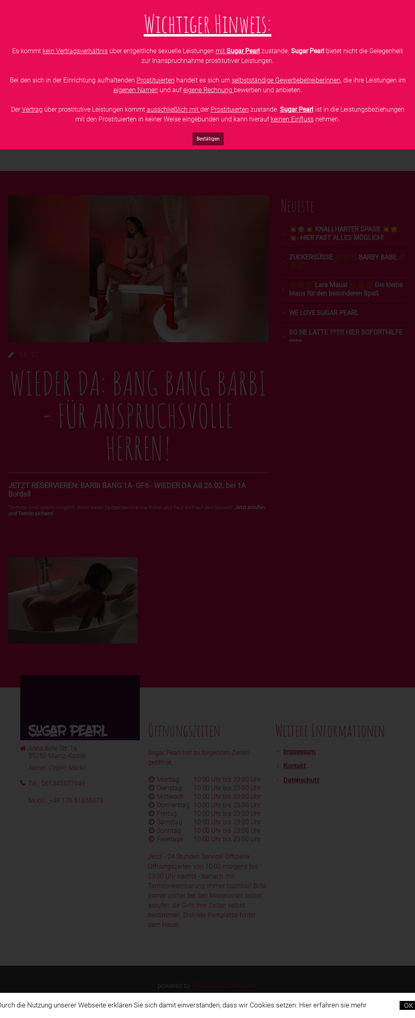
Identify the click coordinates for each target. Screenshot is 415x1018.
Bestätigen (208, 139)
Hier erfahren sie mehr (333, 1005)
